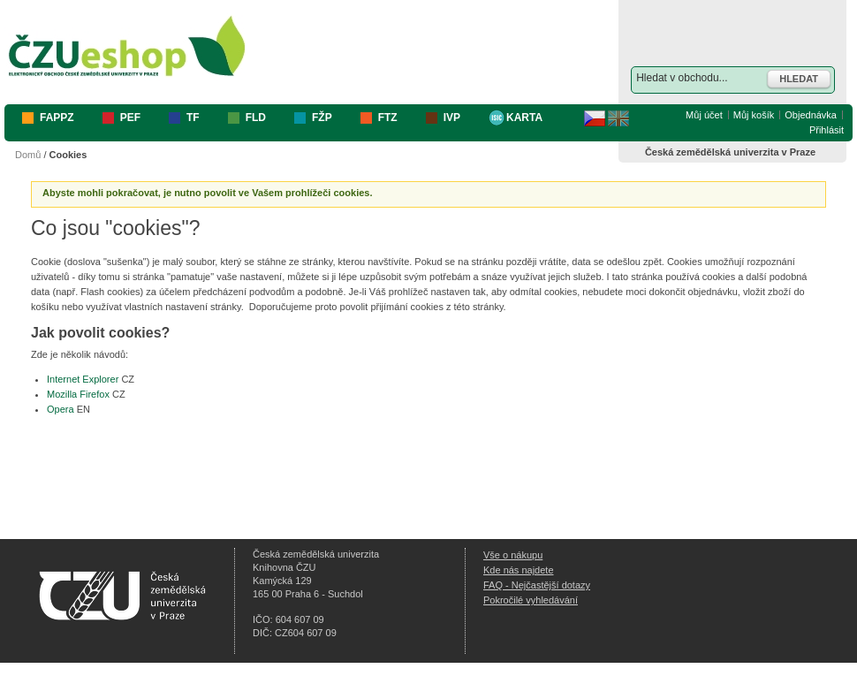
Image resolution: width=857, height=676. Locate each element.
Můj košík (753, 115)
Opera (60, 409)
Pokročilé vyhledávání (530, 600)
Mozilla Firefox (78, 394)
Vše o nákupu (512, 555)
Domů (28, 154)
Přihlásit (826, 130)
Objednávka (811, 115)
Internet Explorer (82, 379)
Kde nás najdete (518, 570)
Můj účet (704, 115)
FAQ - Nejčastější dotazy (536, 585)
